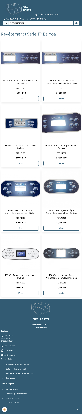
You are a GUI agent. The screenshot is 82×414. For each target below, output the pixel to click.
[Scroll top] (77, 409)
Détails (20, 98)
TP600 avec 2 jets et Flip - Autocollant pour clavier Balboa (61, 212)
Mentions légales (12, 389)
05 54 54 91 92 (9, 346)
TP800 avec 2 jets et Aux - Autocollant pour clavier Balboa (61, 277)
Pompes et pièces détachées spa (17, 364)
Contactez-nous (14, 18)
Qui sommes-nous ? (47, 14)
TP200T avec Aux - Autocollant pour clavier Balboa (20, 82)
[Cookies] (4, 409)
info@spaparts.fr (10, 355)
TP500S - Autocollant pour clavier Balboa (61, 147)
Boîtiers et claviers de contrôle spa (18, 369)
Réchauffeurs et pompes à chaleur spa (19, 373)
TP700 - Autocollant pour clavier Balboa (20, 277)
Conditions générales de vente (16, 394)
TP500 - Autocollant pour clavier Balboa (20, 147)
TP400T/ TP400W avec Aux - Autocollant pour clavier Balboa (61, 82)
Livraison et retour (12, 403)
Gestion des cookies (13, 398)
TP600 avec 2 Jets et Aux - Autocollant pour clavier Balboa (20, 212)
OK (76, 23)
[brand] (17, 9)
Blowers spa (10, 378)
